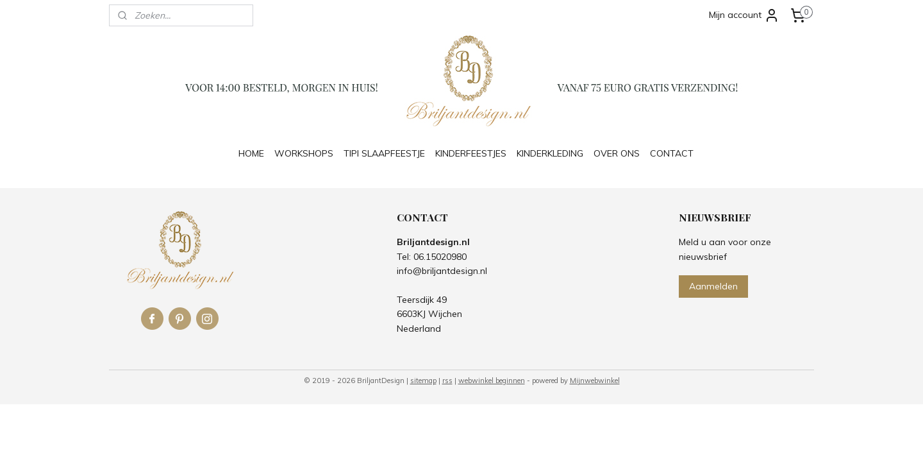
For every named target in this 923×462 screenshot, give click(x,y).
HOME (251, 153)
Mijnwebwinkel (595, 380)
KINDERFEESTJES (470, 153)
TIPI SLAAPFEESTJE (384, 153)
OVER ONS (617, 153)
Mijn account (744, 15)
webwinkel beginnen (491, 380)
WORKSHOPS (303, 153)
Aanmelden (713, 286)
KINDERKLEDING (550, 153)
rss (447, 380)
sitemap (423, 380)
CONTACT (672, 153)
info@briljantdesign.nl (442, 271)
